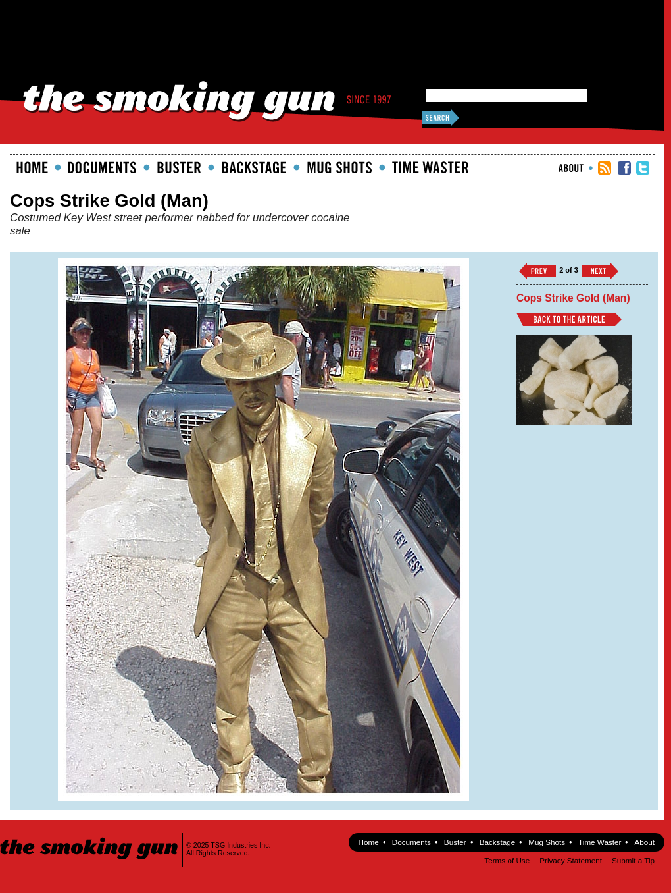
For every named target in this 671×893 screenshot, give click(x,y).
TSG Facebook (624, 168)
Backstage (254, 167)
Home (32, 167)
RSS (604, 168)
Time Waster (430, 167)
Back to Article (569, 319)
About (571, 168)
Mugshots (339, 167)
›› (600, 271)
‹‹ (537, 271)
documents (102, 167)
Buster (179, 167)
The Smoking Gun (90, 836)
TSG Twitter (642, 168)
